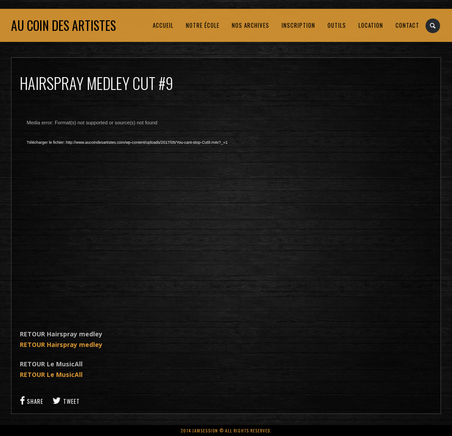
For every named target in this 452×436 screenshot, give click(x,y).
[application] (161, 214)
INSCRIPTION (298, 25)
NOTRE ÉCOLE (202, 25)
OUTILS (337, 25)
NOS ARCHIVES (250, 25)
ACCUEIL (163, 25)
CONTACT (407, 25)
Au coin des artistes (63, 25)
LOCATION (370, 25)
